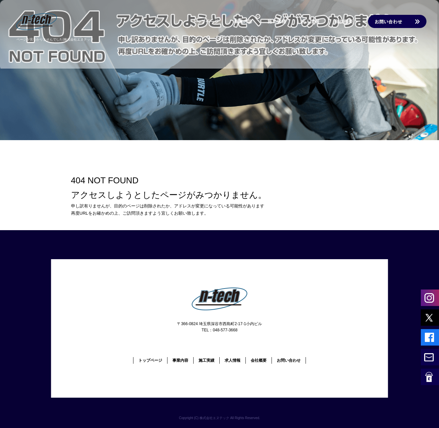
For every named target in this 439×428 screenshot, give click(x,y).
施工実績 (280, 21)
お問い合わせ (396, 21)
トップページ (204, 21)
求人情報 (313, 21)
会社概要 (346, 21)
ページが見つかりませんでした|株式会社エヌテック (55, 39)
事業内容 (244, 21)
